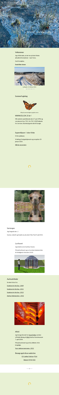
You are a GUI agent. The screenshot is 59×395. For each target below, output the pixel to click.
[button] (2, 2)
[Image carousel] (29, 78)
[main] (29, 24)
